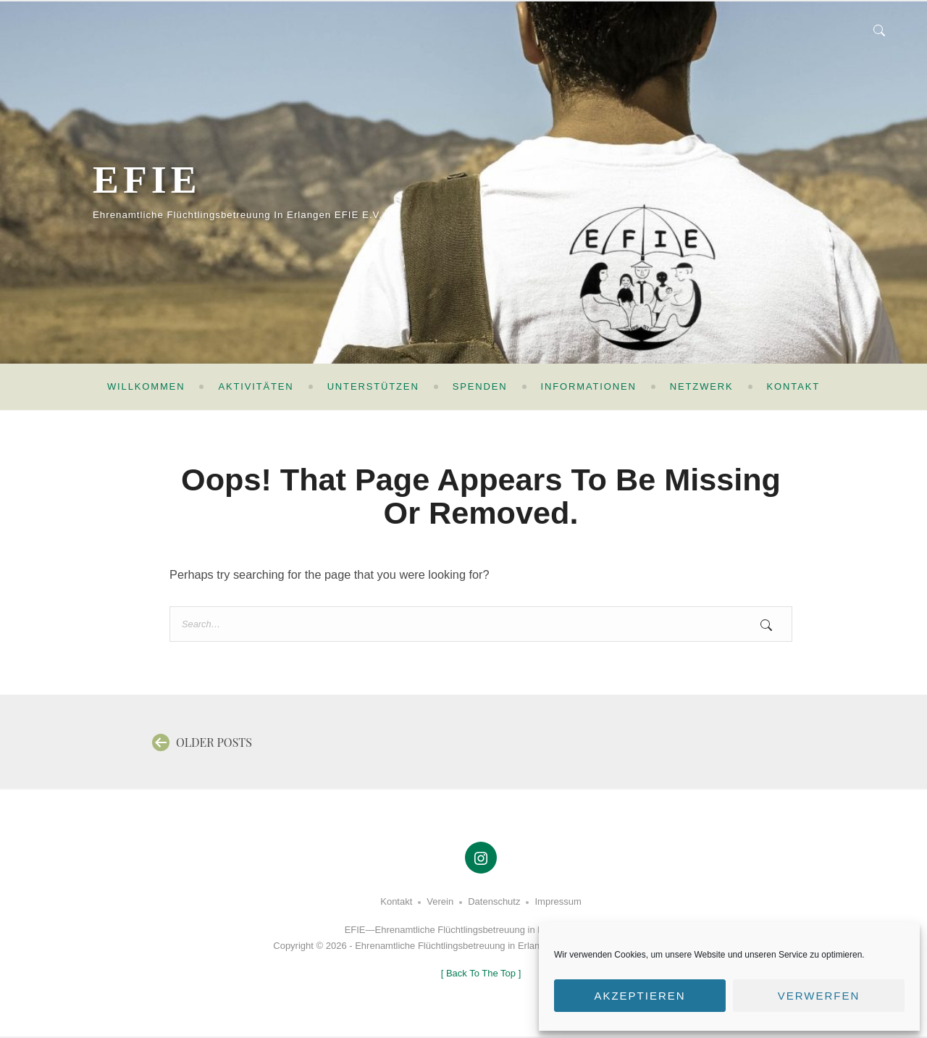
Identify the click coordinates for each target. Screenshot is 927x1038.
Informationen (589, 386)
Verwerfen (819, 995)
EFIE (166, 174)
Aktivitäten (255, 386)
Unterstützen (373, 386)
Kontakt (793, 386)
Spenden (480, 386)
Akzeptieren (639, 995)
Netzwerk (702, 386)
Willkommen (146, 386)
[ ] (481, 973)
